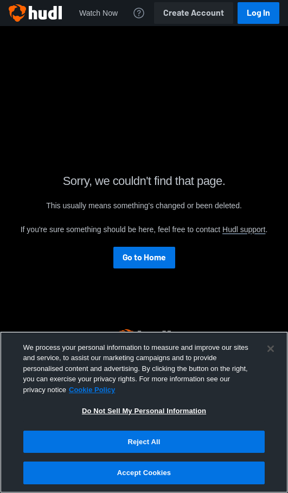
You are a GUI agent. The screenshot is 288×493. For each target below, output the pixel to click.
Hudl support (243, 229)
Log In (258, 12)
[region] (144, 412)
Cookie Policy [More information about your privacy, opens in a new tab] (92, 390)
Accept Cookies (144, 473)
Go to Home (144, 257)
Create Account (193, 12)
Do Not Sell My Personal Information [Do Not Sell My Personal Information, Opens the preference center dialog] (144, 411)
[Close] (271, 349)
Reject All (143, 442)
